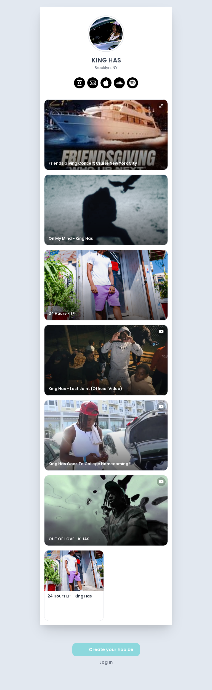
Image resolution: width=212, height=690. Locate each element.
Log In (106, 662)
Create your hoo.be (106, 650)
